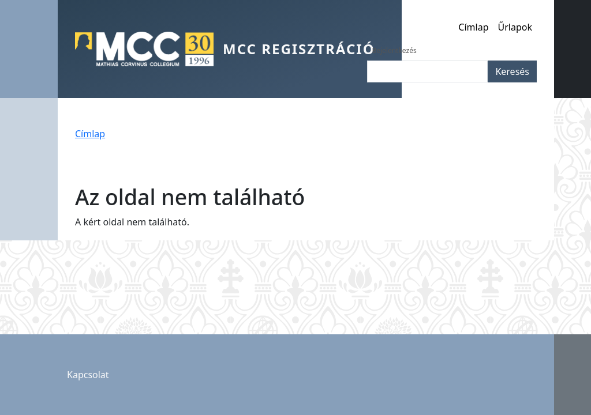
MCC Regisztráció (299, 48)
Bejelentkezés (394, 50)
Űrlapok (515, 27)
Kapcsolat (88, 374)
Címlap (473, 27)
